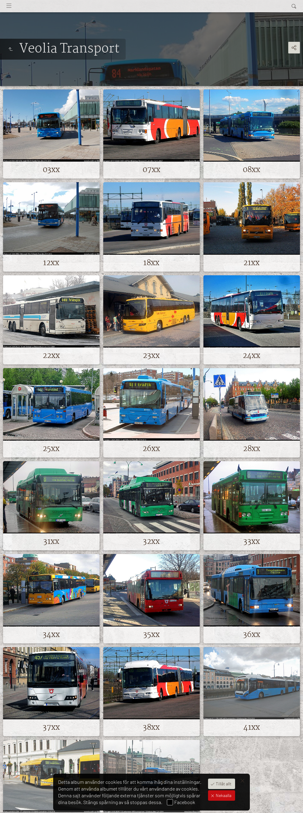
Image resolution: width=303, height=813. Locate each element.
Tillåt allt (223, 783)
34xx (51, 635)
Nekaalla (223, 795)
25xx (51, 449)
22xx (51, 356)
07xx (151, 170)
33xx (251, 542)
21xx (251, 263)
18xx (151, 263)
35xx (151, 635)
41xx (251, 727)
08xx (251, 170)
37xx (51, 727)
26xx (151, 449)
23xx (151, 356)
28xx (251, 449)
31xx (51, 542)
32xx (151, 542)
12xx (51, 263)
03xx (51, 170)
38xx (151, 727)
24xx (251, 356)
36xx (251, 635)
